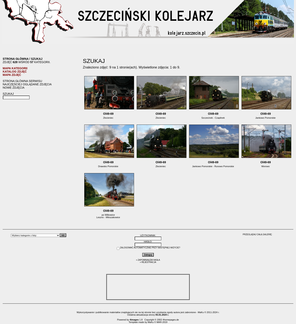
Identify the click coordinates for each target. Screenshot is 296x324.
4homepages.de (171, 319)
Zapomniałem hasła (149, 260)
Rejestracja (149, 262)
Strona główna (16, 58)
